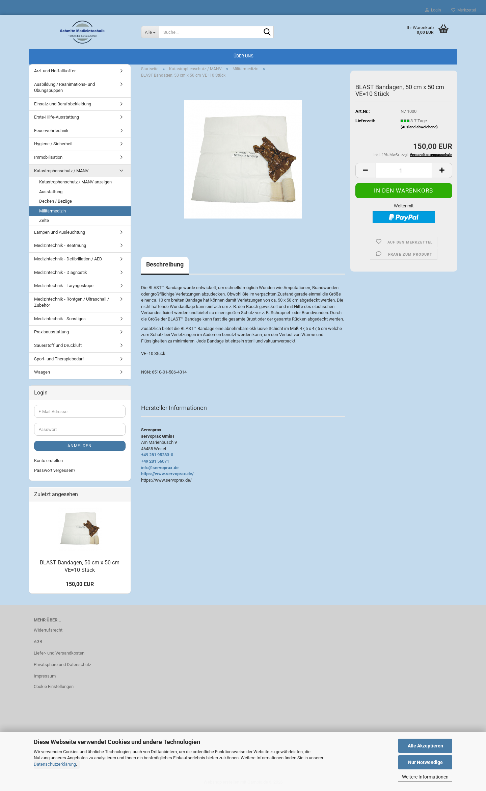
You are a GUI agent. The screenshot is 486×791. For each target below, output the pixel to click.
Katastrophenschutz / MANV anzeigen (75, 181)
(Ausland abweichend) (419, 127)
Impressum (45, 676)
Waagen (42, 372)
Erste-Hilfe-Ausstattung (56, 117)
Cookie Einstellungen (54, 686)
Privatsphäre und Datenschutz (62, 664)
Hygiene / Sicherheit (53, 143)
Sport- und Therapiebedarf (59, 358)
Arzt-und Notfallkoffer (55, 70)
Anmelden (80, 445)
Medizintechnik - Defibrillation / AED (68, 258)
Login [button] (433, 10)
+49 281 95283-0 (157, 454)
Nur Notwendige (425, 762)
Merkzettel (463, 10)
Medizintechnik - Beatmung (60, 245)
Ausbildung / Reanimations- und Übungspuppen (64, 87)
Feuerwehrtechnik (51, 130)
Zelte (44, 220)
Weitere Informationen (425, 777)
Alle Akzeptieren (425, 745)
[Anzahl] (404, 170)
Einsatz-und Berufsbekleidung (62, 103)
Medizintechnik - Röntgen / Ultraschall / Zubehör (71, 302)
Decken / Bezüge (55, 201)
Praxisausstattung (51, 331)
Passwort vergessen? (54, 470)
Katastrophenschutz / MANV (61, 170)
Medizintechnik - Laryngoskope (63, 285)
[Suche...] (150, 32)
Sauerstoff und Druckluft (58, 345)
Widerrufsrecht (48, 630)
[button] (365, 170)
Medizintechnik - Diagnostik (60, 272)
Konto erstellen (48, 460)
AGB (38, 641)
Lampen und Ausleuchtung (59, 232)
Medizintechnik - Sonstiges (60, 318)
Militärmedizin (52, 210)
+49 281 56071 (155, 461)
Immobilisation (48, 157)
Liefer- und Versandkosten (59, 653)
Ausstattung (50, 191)
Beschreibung (165, 264)
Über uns (243, 55)
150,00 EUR (80, 584)
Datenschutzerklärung (55, 764)
